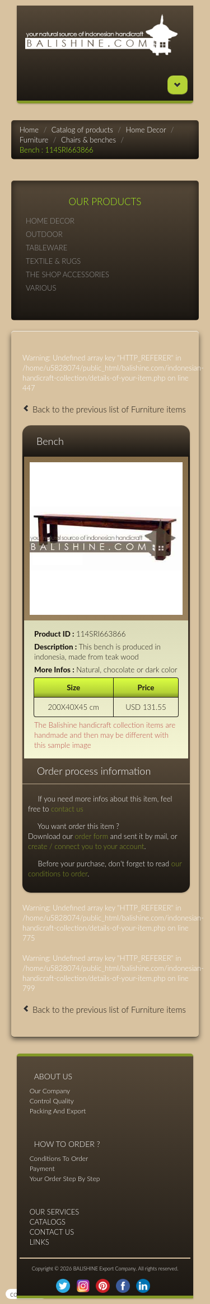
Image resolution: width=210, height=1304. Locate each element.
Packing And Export (58, 1111)
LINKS (39, 1241)
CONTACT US (52, 1231)
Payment (42, 1168)
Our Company (50, 1091)
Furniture (34, 139)
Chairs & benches (88, 139)
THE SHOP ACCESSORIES (105, 274)
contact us (67, 808)
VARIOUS (105, 287)
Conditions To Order (59, 1158)
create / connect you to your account (86, 846)
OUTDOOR (105, 234)
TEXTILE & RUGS (105, 260)
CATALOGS (48, 1221)
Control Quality (52, 1101)
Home (29, 129)
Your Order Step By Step (65, 1178)
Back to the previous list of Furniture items (104, 409)
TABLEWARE (105, 247)
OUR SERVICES (55, 1211)
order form (91, 836)
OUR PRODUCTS (105, 201)
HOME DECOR (105, 220)
